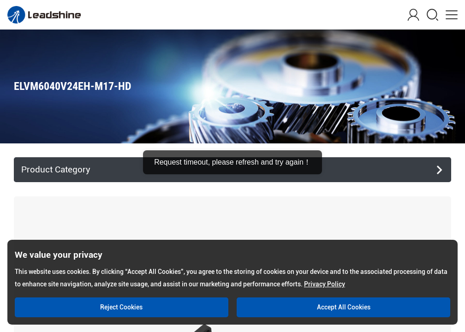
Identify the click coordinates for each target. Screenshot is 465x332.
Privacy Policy (324, 284)
